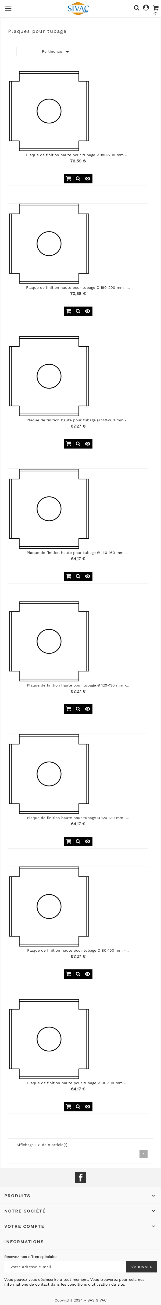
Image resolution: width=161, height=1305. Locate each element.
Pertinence (56, 52)
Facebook (80, 1177)
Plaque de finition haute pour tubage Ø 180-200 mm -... (78, 155)
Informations (24, 1241)
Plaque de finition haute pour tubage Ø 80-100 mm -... (78, 950)
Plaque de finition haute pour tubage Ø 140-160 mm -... (78, 420)
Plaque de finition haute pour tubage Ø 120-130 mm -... (78, 685)
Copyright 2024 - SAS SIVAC (81, 1300)
